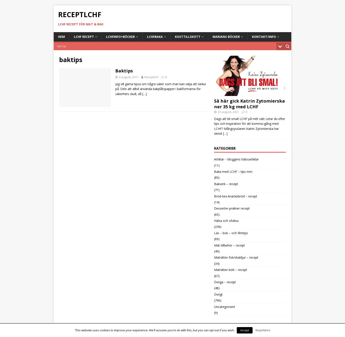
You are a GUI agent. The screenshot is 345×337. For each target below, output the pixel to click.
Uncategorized (224, 307)
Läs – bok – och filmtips (231, 233)
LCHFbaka (155, 37)
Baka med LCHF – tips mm (233, 171)
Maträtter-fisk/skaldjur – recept (236, 257)
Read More (262, 330)
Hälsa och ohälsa (226, 221)
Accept (244, 330)
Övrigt (218, 294)
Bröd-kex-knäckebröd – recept (235, 196)
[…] (144, 94)
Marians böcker (226, 37)
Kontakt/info (264, 37)
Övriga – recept (225, 282)
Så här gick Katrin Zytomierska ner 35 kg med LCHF (249, 104)
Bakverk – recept (226, 184)
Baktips (124, 71)
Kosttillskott (187, 37)
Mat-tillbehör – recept (229, 245)
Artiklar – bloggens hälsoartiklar (236, 159)
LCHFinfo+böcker (120, 37)
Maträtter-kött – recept (230, 270)
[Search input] (166, 46)
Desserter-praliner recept (232, 208)
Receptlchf (151, 77)
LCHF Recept (84, 37)
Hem (61, 37)
